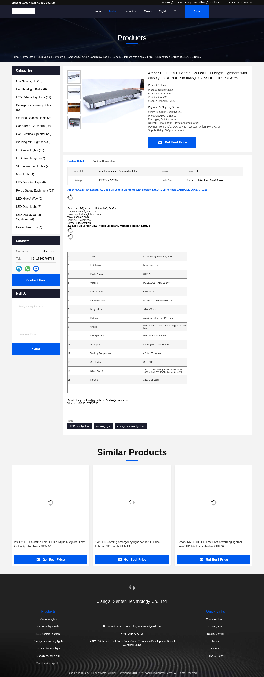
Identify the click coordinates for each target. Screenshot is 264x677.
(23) (34, 117)
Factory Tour (215, 626)
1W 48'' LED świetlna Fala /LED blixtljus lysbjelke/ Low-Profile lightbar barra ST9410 (49, 544)
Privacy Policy (215, 655)
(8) (31, 89)
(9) (31, 182)
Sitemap (215, 648)
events (148, 11)
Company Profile (215, 619)
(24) (35, 190)
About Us (131, 11)
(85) (33, 97)
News (215, 641)
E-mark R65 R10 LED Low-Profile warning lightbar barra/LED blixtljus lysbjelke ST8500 (209, 544)
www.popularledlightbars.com (84, 214)
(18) (29, 81)
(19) (33, 126)
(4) (25, 174)
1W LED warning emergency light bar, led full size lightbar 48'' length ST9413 (127, 544)
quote (196, 11)
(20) (33, 134)
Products (114, 11)
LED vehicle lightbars (50, 56)
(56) (33, 107)
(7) (30, 158)
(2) (33, 166)
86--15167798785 (240, 2)
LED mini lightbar (80, 426)
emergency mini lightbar (130, 426)
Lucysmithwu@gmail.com (82, 211)
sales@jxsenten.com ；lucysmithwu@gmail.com (191, 2)
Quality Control (215, 633)
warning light (103, 426)
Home (97, 11)
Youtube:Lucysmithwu (79, 220)
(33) (33, 142)
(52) (30, 150)
